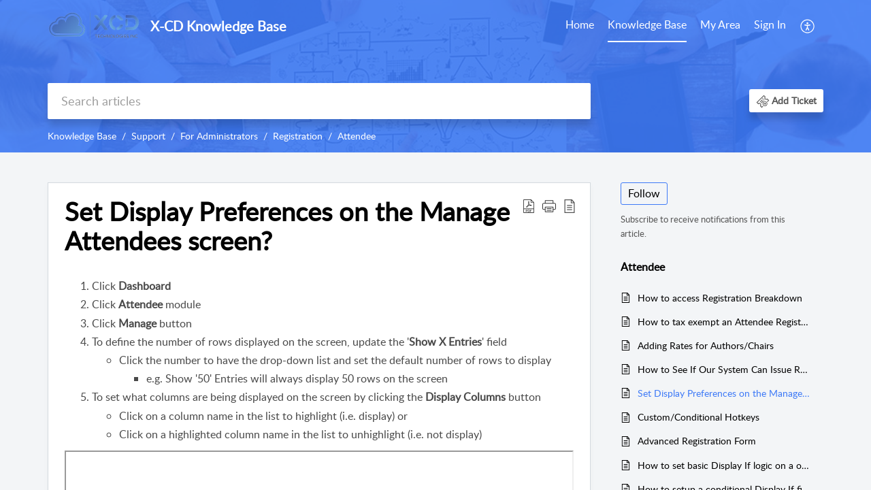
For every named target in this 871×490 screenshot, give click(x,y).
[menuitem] (579, 26)
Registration (298, 135)
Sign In (770, 24)
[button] (808, 26)
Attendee (357, 135)
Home (579, 24)
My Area (720, 24)
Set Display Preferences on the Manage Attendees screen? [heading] (287, 227)
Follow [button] (644, 193)
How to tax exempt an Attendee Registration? (724, 321)
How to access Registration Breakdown (720, 297)
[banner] (435, 76)
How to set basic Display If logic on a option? (724, 465)
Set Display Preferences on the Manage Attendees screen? (724, 393)
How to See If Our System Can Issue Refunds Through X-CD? (724, 369)
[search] (319, 101)
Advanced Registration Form (697, 440)
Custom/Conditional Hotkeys (698, 416)
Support (148, 135)
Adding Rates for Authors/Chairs (706, 345)
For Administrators (219, 135)
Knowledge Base (647, 24)
